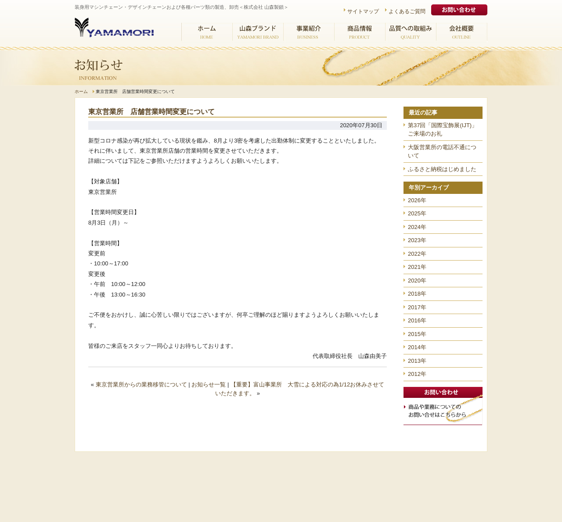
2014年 (417, 347)
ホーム (206, 33)
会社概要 (461, 33)
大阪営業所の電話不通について (442, 151)
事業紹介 (308, 33)
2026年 (417, 200)
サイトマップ (363, 11)
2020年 (417, 280)
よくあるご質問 (407, 11)
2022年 (417, 253)
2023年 (417, 240)
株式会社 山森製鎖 (114, 32)
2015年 (417, 334)
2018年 (417, 293)
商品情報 (359, 33)
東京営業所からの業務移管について (141, 384)
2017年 (417, 307)
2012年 (417, 374)
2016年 (417, 320)
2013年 (417, 361)
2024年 (417, 227)
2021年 (417, 267)
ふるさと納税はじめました (442, 169)
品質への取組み (410, 33)
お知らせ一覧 (208, 384)
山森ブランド (257, 33)
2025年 (417, 213)
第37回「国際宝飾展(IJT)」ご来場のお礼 (442, 129)
